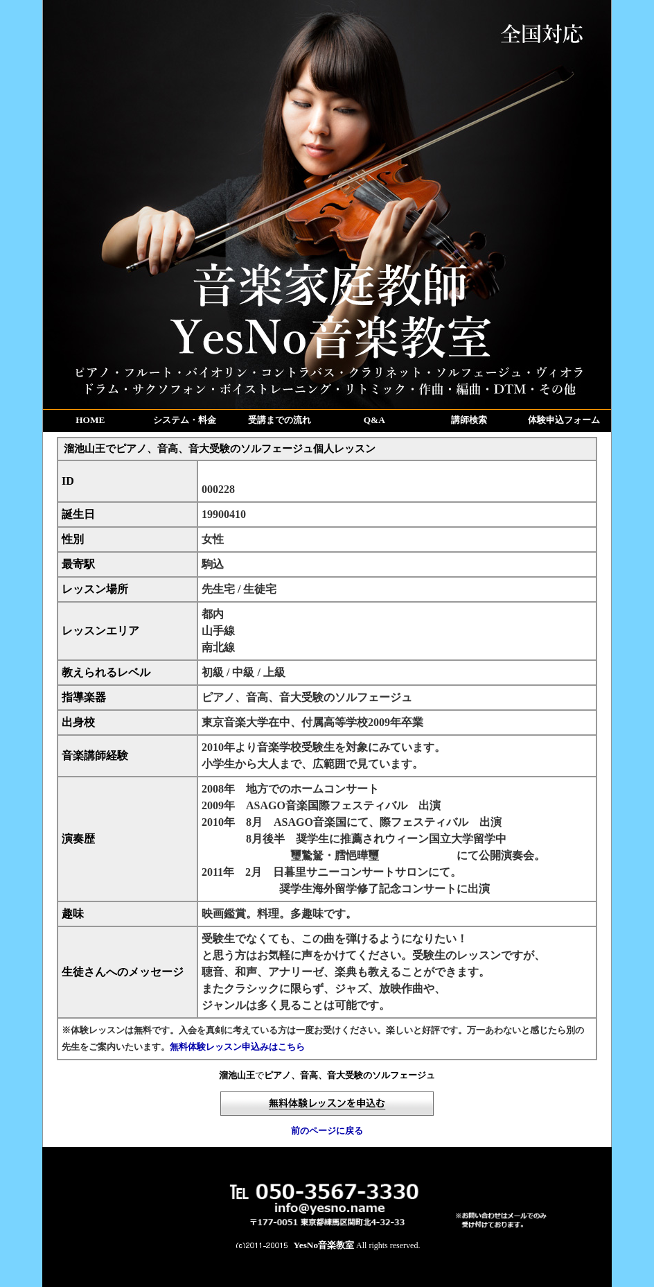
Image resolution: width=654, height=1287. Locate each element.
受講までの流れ (279, 420)
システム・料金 (184, 420)
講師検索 (469, 420)
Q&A (374, 420)
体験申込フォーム (564, 420)
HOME (90, 420)
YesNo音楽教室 (324, 1245)
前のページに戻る (327, 1130)
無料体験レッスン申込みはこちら (237, 1047)
